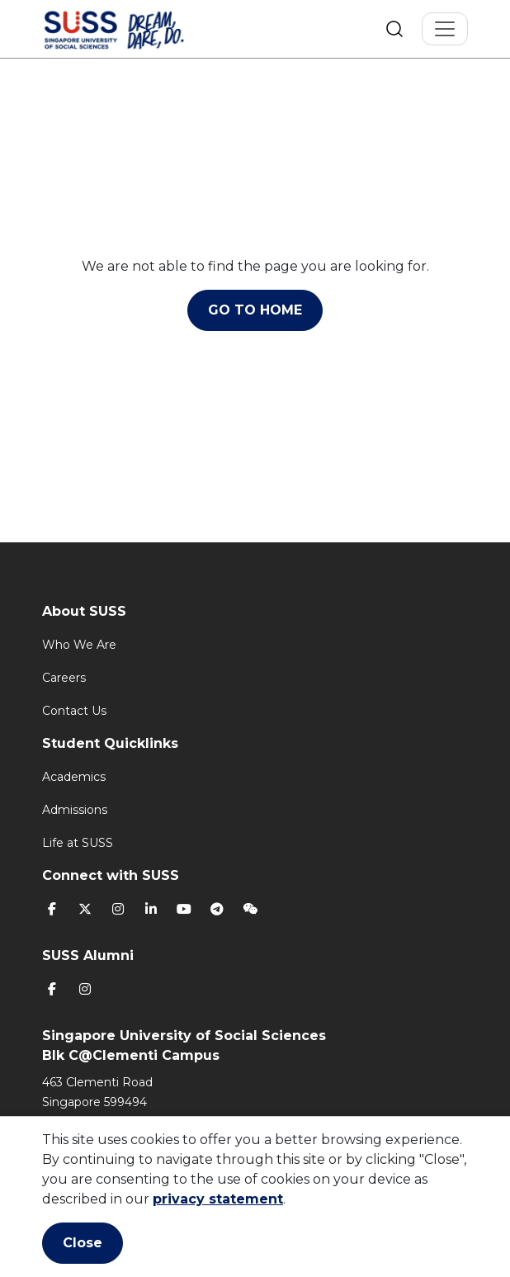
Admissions (74, 809)
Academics (74, 776)
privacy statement (218, 1199)
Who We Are (79, 644)
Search (394, 29)
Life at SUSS (77, 842)
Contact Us (74, 710)
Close (82, 1243)
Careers (64, 677)
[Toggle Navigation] (445, 28)
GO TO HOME (255, 310)
